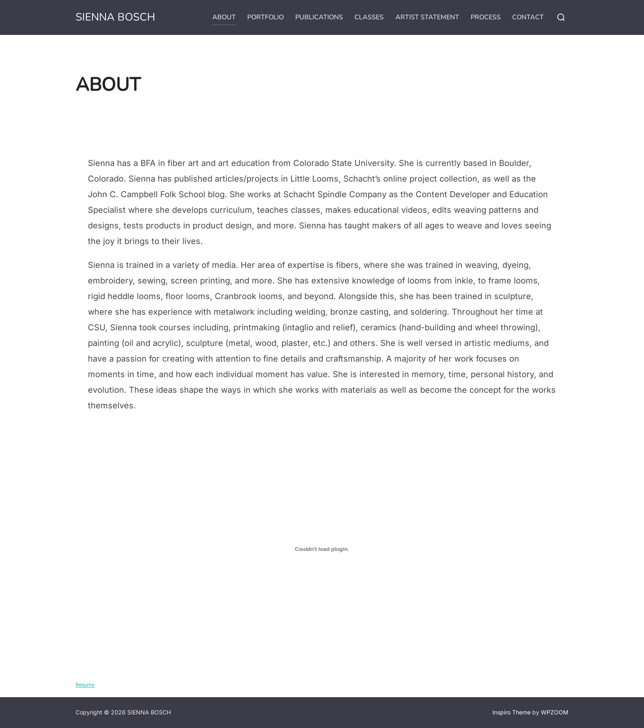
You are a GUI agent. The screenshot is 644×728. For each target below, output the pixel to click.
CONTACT (528, 17)
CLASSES (369, 17)
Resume (85, 685)
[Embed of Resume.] (322, 549)
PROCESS (486, 17)
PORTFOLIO (265, 17)
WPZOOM (554, 712)
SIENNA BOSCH (115, 17)
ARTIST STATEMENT (427, 17)
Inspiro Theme (511, 712)
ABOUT (224, 17)
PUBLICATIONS (319, 17)
